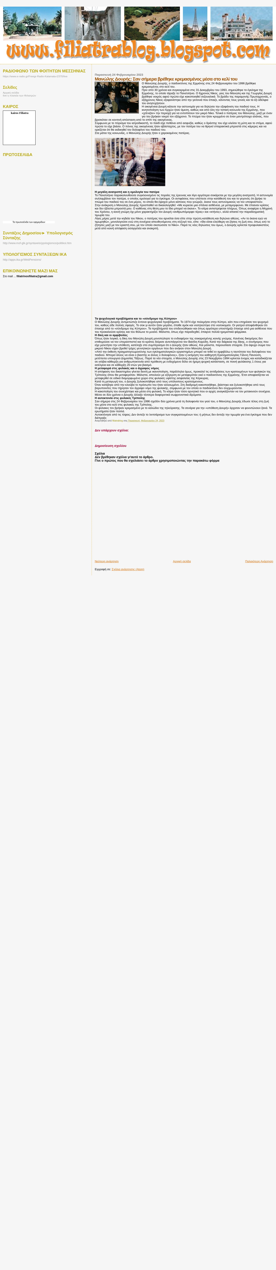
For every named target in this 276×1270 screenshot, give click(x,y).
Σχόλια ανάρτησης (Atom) (128, 569)
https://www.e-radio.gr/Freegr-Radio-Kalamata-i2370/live (35, 76)
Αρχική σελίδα (182, 561)
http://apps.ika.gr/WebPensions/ (22, 259)
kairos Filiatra (19, 113)
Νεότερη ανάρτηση (107, 561)
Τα (14, 222)
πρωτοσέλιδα (21, 222)
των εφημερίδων (36, 222)
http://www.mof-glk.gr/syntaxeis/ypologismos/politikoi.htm (37, 243)
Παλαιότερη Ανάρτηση (259, 561)
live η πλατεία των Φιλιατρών (19, 95)
